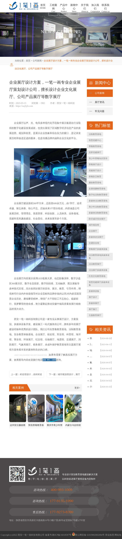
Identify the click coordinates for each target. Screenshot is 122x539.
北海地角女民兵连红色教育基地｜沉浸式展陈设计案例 (91, 380)
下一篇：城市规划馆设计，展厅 (64, 374)
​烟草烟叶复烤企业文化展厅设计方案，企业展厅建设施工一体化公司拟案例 (91, 356)
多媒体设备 (94, 291)
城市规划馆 (94, 225)
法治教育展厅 (95, 264)
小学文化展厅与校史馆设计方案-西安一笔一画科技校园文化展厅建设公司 (91, 386)
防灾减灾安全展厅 (97, 219)
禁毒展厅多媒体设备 (98, 249)
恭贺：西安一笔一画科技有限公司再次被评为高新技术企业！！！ (91, 338)
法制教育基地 (95, 134)
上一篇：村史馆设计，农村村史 (26, 374)
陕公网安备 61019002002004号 (88, 535)
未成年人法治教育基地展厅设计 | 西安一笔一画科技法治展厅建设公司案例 (91, 368)
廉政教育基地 (95, 182)
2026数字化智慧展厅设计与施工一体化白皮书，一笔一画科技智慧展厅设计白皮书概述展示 (91, 344)
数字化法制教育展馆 (98, 194)
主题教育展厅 (95, 315)
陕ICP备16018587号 (61, 535)
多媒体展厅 (94, 303)
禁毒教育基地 (95, 146)
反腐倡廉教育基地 (97, 188)
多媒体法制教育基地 (98, 213)
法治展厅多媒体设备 (98, 270)
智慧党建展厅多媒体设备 (99, 283)
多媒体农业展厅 (96, 237)
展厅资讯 (99, 102)
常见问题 (99, 111)
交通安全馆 (94, 243)
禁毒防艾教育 (95, 176)
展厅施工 (93, 309)
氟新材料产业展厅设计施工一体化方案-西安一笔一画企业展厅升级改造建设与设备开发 (91, 362)
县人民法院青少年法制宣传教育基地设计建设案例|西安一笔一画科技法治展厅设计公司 (91, 374)
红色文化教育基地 (97, 276)
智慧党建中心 (95, 140)
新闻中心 (61, 38)
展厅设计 (93, 297)
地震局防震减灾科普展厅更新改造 (91, 350)
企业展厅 (93, 231)
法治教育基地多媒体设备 (99, 256)
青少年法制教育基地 (98, 207)
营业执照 (109, 535)
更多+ (77, 388)
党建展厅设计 (95, 170)
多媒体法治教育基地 (98, 201)
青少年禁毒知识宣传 (98, 158)
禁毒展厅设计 (95, 164)
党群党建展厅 (95, 152)
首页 (28, 61)
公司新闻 (37, 61)
